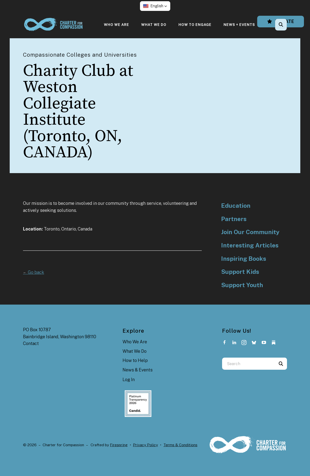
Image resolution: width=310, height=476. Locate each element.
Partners (234, 219)
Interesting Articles (250, 245)
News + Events (239, 25)
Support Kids (240, 271)
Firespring (119, 445)
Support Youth (242, 285)
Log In (129, 379)
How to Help (135, 360)
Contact (31, 343)
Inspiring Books (243, 258)
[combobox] (248, 364)
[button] (155, 6)
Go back (33, 272)
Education (235, 205)
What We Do (153, 25)
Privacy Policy (145, 445)
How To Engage (194, 25)
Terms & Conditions (180, 445)
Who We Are (116, 25)
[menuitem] (116, 24)
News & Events (138, 369)
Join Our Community (250, 232)
